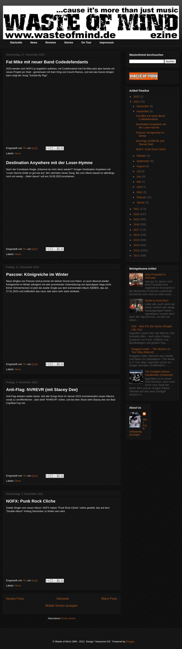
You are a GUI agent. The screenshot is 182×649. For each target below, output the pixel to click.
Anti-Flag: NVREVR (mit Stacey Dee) (42, 389)
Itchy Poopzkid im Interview (155, 276)
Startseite (16, 42)
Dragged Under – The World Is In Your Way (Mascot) (150, 351)
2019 (136, 219)
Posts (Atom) (68, 618)
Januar (140, 202)
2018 (136, 224)
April (139, 186)
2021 (136, 208)
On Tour (86, 42)
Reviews (50, 42)
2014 (136, 245)
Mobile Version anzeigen (62, 605)
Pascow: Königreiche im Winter (37, 274)
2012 (136, 255)
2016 (136, 234)
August (140, 166)
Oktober (141, 155)
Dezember (142, 106)
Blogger (130, 641)
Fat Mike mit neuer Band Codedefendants (47, 62)
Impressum (107, 42)
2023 (136, 96)
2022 (136, 101)
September (143, 161)
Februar (141, 197)
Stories (68, 42)
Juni (139, 176)
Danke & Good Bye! (157, 300)
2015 (136, 240)
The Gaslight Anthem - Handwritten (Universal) (159, 373)
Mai (138, 181)
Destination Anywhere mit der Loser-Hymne (49, 162)
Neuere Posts (15, 598)
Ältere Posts (109, 598)
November (142, 111)
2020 (136, 214)
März (139, 192)
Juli (138, 171)
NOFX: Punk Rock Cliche (30, 501)
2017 (136, 229)
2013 (136, 250)
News (33, 42)
